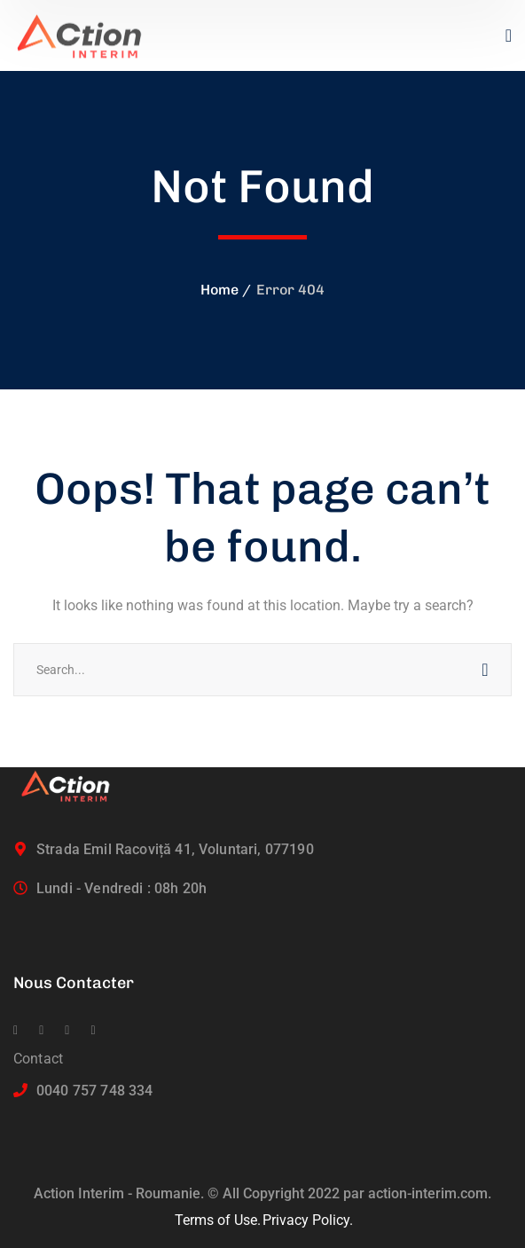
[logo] (87, 34)
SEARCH (485, 669)
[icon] (15, 1030)
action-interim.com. (429, 1193)
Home (219, 289)
